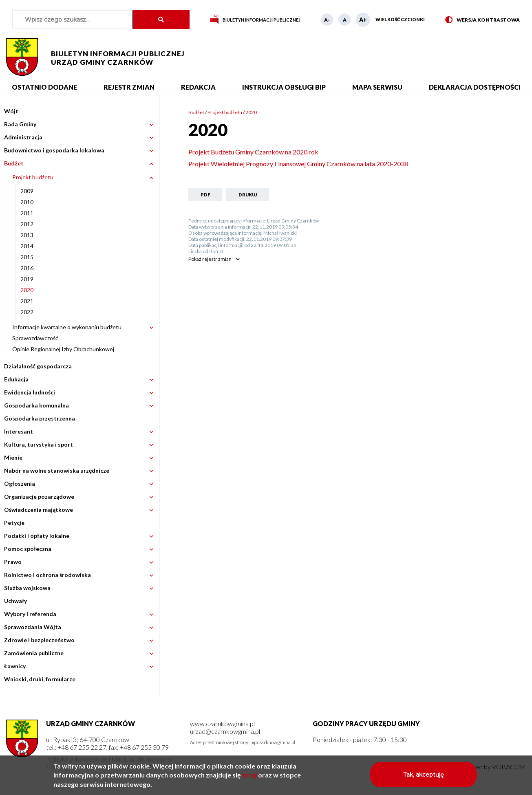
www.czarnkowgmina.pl (222, 723)
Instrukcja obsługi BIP (284, 87)
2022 (26, 311)
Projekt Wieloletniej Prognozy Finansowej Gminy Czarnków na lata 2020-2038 (298, 163)
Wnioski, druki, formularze (39, 679)
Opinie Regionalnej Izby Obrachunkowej (63, 349)
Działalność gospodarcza (38, 366)
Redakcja (198, 87)
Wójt (11, 111)
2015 (26, 256)
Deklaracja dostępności (475, 87)
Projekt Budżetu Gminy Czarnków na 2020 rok (253, 152)
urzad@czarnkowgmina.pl (225, 731)
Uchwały (15, 600)
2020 (26, 289)
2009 (26, 190)
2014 (26, 245)
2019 (26, 278)
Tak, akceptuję (423, 778)
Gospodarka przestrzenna (39, 418)
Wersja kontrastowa (482, 20)
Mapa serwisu (377, 87)
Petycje (14, 522)
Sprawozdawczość (35, 338)
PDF (205, 194)
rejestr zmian (210, 259)
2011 (26, 212)
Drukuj (247, 194)
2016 (26, 267)
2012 (26, 223)
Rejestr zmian (129, 87)
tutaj (249, 778)
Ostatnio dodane (44, 87)
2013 (26, 234)
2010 (26, 201)
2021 (26, 300)
